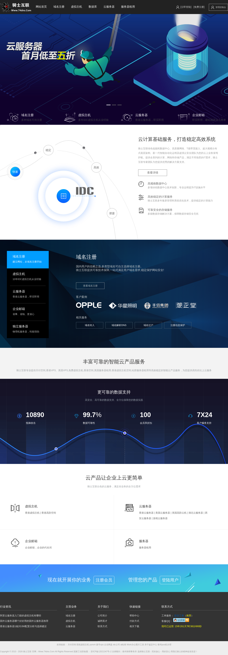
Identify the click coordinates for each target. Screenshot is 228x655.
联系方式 (102, 626)
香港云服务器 (146, 512)
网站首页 (41, 6)
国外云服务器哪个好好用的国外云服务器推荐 (24, 621)
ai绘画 (123, 644)
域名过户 (148, 325)
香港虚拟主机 (32, 512)
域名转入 (89, 325)
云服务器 (109, 6)
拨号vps (100, 644)
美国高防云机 (179, 512)
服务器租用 (128, 6)
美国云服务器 (162, 512)
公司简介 (102, 615)
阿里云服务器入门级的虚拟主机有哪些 (20, 615)
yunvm (92, 644)
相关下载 (134, 626)
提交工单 (179, 615)
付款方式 (134, 621)
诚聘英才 (102, 621)
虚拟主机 (76, 6)
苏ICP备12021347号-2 (101, 651)
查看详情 (152, 172)
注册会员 (104, 580)
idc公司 (116, 644)
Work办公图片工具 (135, 644)
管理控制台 (218, 7)
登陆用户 (170, 580)
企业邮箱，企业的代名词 (38, 547)
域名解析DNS (119, 325)
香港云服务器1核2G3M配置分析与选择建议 (23, 626)
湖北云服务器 (195, 512)
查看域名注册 (90, 285)
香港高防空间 (48, 512)
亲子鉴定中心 (151, 644)
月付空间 (72, 644)
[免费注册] (199, 7)
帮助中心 (134, 615)
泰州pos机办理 (164, 644)
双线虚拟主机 (83, 644)
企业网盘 (108, 644)
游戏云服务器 (160, 518)
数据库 (93, 6)
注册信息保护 (177, 325)
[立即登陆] (185, 7)
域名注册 (58, 6)
